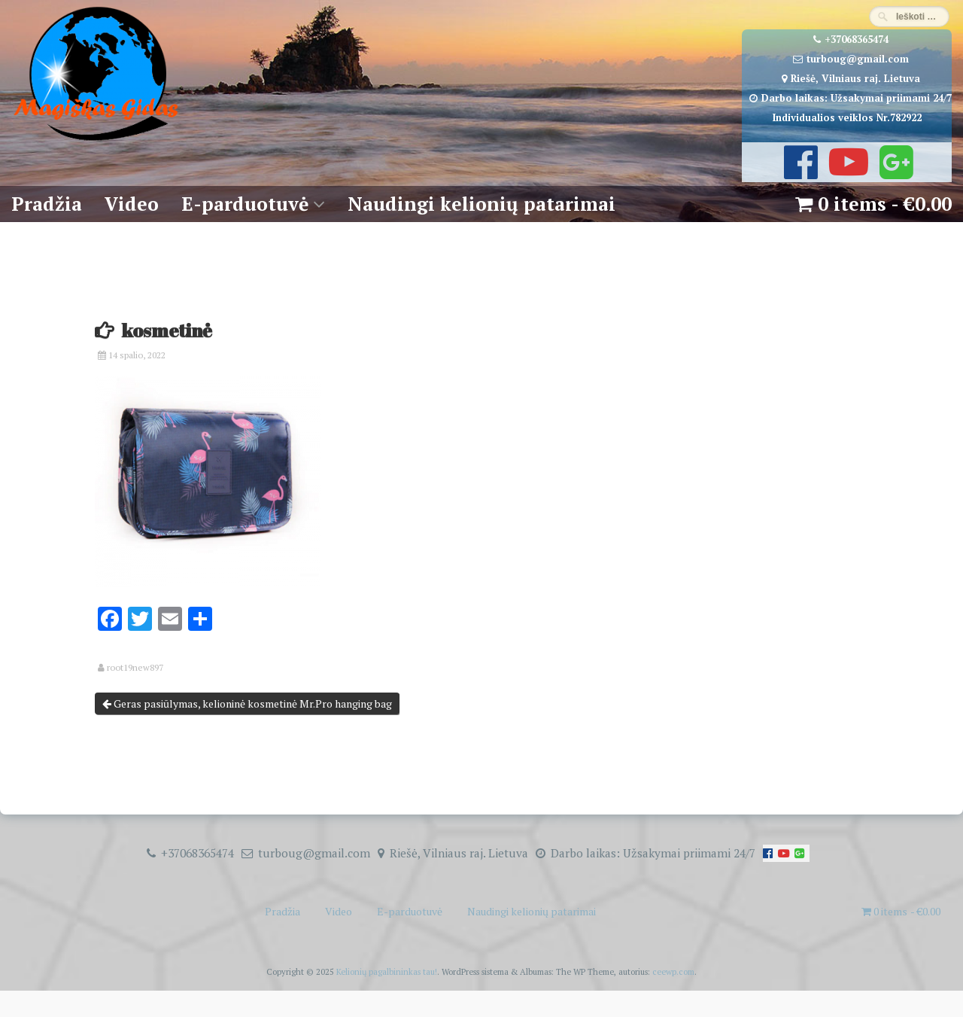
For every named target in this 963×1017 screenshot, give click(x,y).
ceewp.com (673, 971)
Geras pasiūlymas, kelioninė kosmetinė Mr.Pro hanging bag (247, 703)
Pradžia (46, 203)
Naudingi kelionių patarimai (481, 203)
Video (132, 203)
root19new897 (135, 667)
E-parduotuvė (244, 203)
